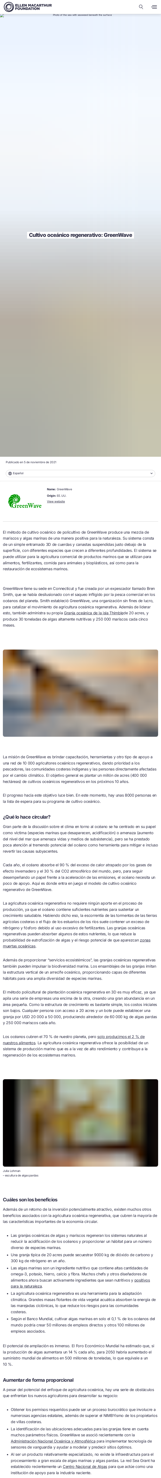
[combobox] (80, 473)
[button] (80, 473)
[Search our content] (141, 7)
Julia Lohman (11, 1171)
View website (56, 501)
